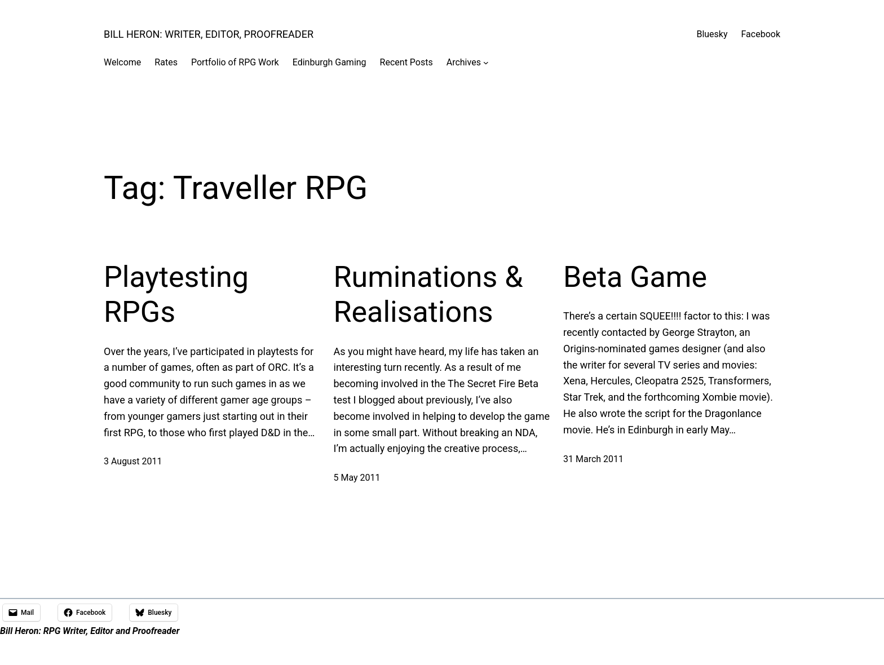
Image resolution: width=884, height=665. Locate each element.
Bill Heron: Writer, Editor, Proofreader (208, 34)
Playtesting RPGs (176, 294)
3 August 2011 (133, 461)
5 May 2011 (357, 477)
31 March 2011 (593, 459)
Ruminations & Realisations (428, 294)
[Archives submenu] (486, 62)
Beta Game (635, 277)
